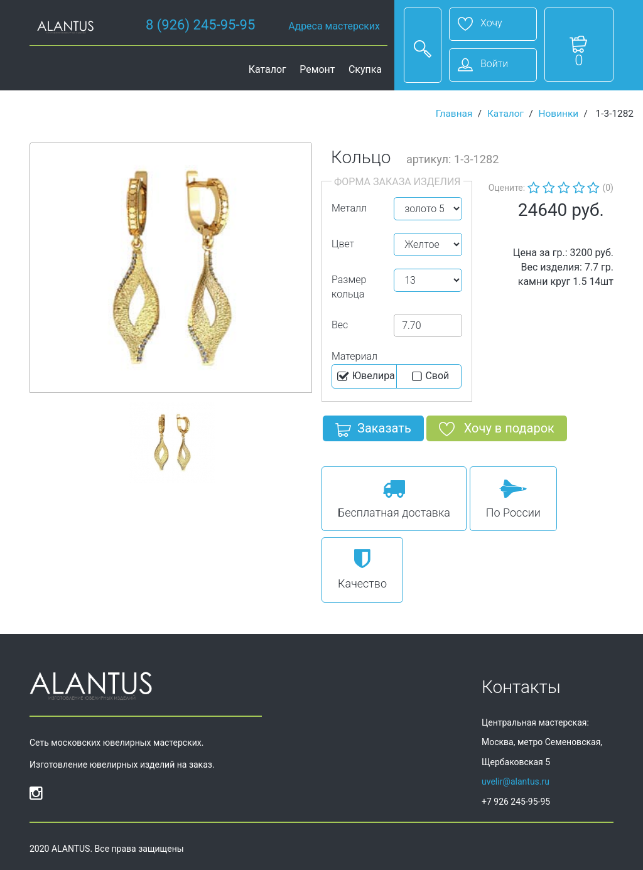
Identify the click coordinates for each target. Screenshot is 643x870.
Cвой (429, 376)
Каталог (267, 69)
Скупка (365, 69)
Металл (349, 208)
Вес (340, 325)
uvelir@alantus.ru (515, 781)
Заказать (373, 431)
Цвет (343, 244)
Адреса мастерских (334, 26)
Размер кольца (349, 287)
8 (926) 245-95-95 (200, 25)
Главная (454, 113)
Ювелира (365, 376)
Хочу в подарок (496, 431)
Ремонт (317, 69)
